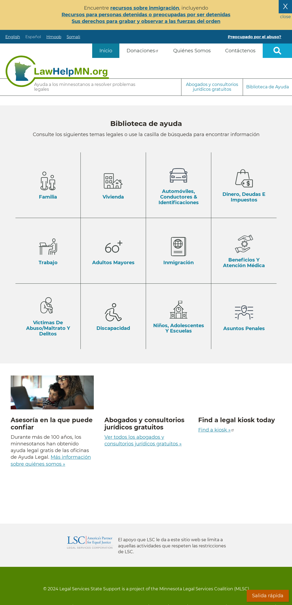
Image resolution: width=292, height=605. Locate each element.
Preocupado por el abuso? (254, 36)
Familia (48, 197)
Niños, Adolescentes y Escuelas (178, 328)
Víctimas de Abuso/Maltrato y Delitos (48, 328)
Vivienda (113, 197)
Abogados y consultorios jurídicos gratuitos (212, 87)
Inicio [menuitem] (105, 51)
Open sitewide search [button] (277, 51)
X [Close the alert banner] (285, 6)
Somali (73, 36)
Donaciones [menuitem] (143, 51)
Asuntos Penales (244, 328)
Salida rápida (267, 596)
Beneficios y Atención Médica (244, 262)
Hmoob (53, 36)
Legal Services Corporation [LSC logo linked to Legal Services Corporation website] (89, 542)
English (12, 36)
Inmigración (178, 263)
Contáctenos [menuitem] (240, 51)
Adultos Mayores (113, 263)
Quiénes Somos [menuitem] (192, 51)
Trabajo (48, 263)
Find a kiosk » (216, 430)
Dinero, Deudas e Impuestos (243, 197)
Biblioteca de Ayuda (267, 86)
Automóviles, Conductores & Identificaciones (179, 196)
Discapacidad (113, 328)
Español (33, 36)
